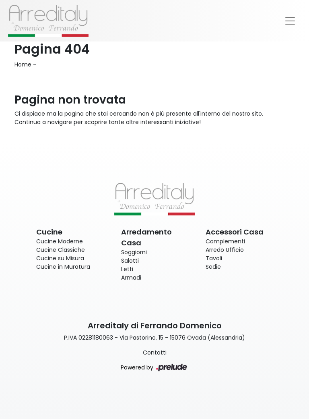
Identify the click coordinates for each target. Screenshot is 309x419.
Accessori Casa (235, 232)
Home (22, 64)
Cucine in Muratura (63, 267)
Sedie (213, 267)
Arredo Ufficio (225, 250)
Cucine (49, 232)
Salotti (130, 261)
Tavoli (214, 258)
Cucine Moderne (59, 241)
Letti (127, 269)
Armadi (131, 278)
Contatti (155, 352)
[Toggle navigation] (290, 21)
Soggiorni (134, 252)
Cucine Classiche (60, 250)
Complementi (225, 241)
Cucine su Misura (60, 258)
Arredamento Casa (146, 237)
